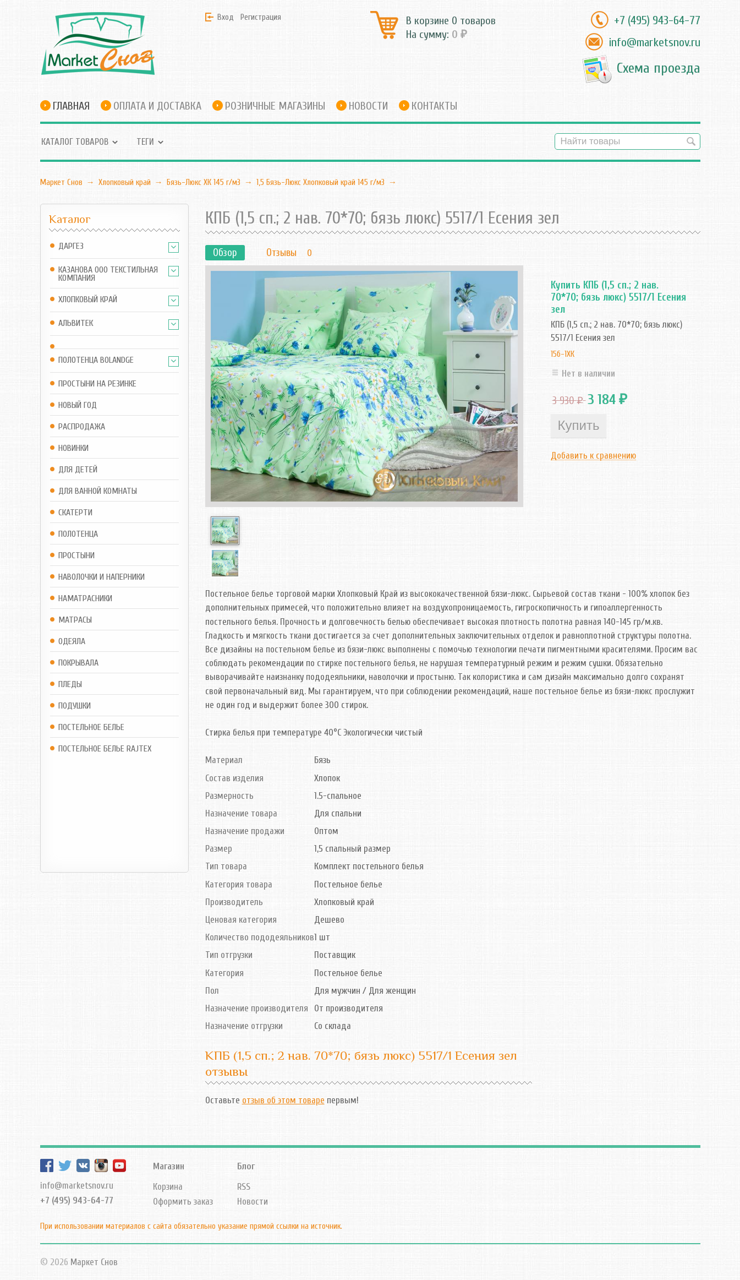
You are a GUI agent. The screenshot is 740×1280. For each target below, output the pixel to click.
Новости (368, 106)
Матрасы (75, 620)
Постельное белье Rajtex (104, 749)
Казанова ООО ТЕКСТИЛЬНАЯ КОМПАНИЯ (108, 274)
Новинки (73, 448)
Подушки (74, 706)
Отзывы (281, 253)
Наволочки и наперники (101, 577)
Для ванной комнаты (97, 491)
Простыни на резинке (97, 384)
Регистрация (260, 17)
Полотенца (78, 534)
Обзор (225, 253)
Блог (246, 1166)
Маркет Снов (61, 182)
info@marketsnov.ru (654, 42)
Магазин (168, 1166)
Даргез (71, 246)
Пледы (70, 684)
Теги (145, 142)
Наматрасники (85, 599)
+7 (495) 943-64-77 (657, 20)
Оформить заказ (183, 1201)
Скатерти (75, 513)
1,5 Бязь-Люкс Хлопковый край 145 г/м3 (320, 182)
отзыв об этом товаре (283, 1100)
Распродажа (81, 427)
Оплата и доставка (157, 106)
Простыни (76, 556)
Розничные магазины (275, 106)
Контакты (434, 106)
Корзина (168, 1186)
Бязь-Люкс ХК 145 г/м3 (203, 182)
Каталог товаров (74, 142)
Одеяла (71, 642)
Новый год (77, 405)
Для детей (77, 470)
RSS (243, 1186)
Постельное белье (91, 727)
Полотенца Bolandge (96, 360)
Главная (71, 106)
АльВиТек (75, 323)
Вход (225, 17)
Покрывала (78, 663)
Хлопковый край (124, 182)
